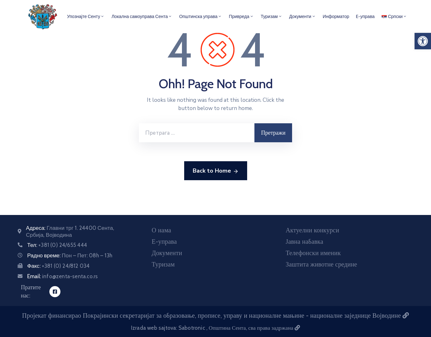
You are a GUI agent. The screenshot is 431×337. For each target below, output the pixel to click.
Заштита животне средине (321, 264)
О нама (161, 230)
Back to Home (216, 171)
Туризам (271, 16)
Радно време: (69, 255)
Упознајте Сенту (86, 16)
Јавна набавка (304, 241)
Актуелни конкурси (312, 230)
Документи (302, 16)
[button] (423, 41)
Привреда (241, 16)
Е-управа (164, 241)
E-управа (365, 16)
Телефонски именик (313, 253)
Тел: (57, 245)
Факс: (58, 266)
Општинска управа (200, 16)
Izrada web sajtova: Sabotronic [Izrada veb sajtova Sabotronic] (168, 328)
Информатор (336, 16)
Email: (62, 276)
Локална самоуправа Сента (141, 16)
